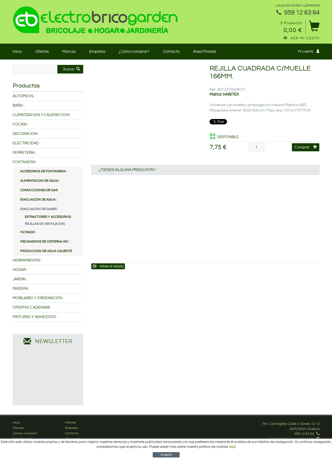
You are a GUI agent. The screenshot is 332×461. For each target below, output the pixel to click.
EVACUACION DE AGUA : (38, 199)
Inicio (17, 52)
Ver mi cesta (302, 38)
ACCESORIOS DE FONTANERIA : (43, 171)
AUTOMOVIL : (24, 96)
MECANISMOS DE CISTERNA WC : (44, 241)
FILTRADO (27, 232)
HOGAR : (20, 270)
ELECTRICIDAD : (26, 143)
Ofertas (42, 52)
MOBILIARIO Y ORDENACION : (38, 298)
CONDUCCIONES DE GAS (39, 190)
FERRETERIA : (24, 153)
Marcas (69, 52)
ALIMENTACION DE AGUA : (40, 181)
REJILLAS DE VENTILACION (45, 224)
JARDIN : (20, 279)
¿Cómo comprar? (134, 52)
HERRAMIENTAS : (27, 260)
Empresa (97, 52)
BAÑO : (19, 105)
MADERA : (21, 289)
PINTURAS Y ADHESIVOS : (35, 317)
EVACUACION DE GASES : (39, 209)
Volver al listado (108, 266)
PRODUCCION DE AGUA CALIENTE (46, 251)
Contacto (171, 52)
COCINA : (21, 124)
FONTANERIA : (25, 162)
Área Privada (204, 52)
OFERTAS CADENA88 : (32, 307)
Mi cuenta (309, 51)
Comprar (306, 147)
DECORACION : (26, 134)
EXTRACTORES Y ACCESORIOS (48, 217)
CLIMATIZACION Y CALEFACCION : (42, 115)
